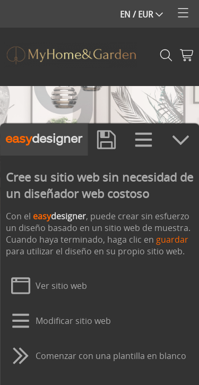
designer (43, 148)
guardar (171, 248)
